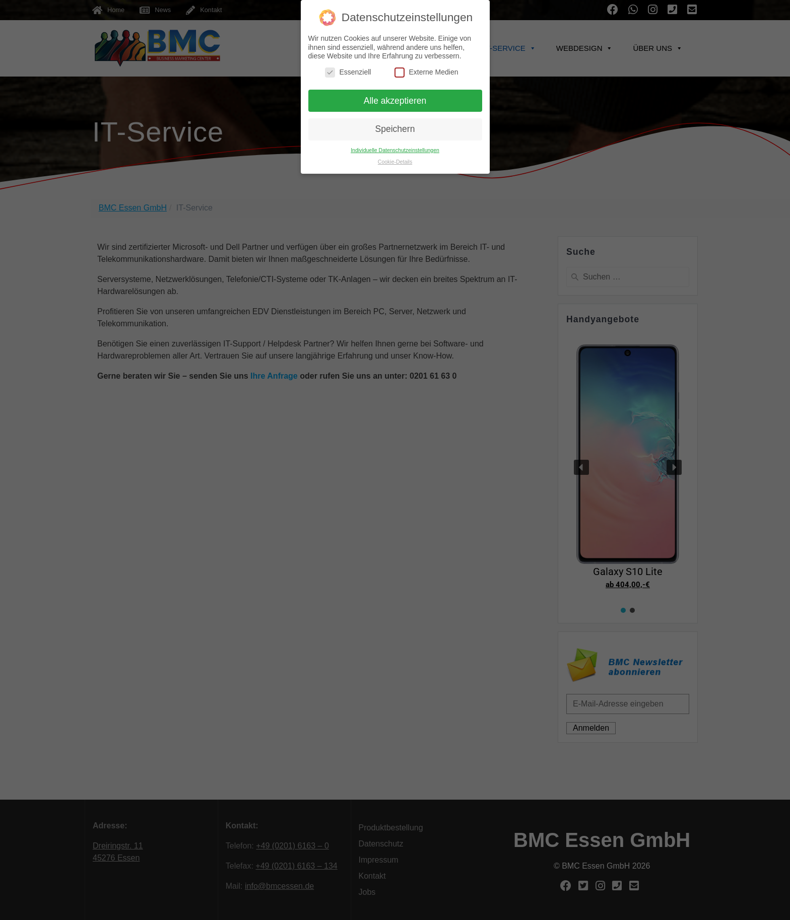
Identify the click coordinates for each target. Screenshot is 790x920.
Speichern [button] (395, 129)
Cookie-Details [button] (395, 162)
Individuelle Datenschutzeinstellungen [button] (395, 150)
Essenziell (348, 72)
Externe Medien (426, 72)
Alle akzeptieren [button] (395, 101)
